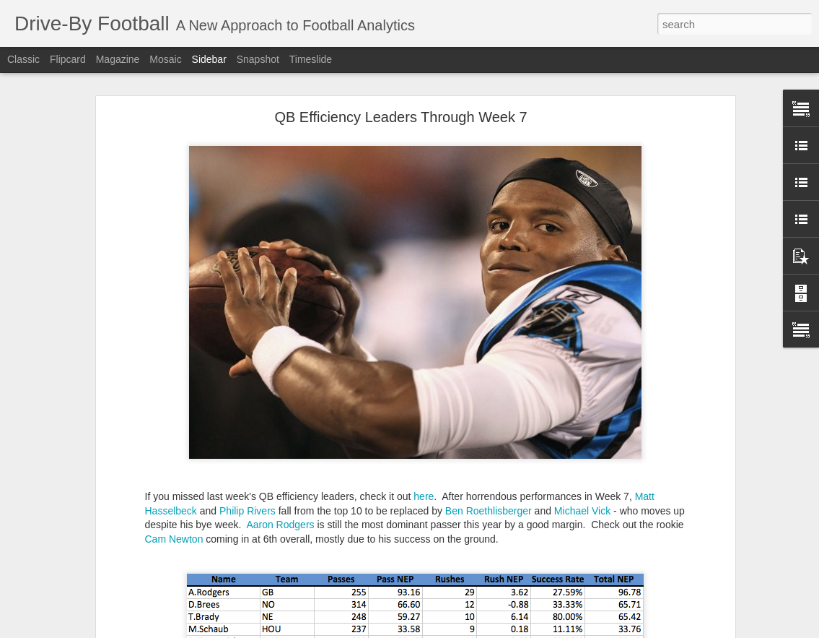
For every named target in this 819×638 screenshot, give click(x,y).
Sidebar (209, 59)
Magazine (118, 59)
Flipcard (68, 59)
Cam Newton (174, 539)
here (423, 496)
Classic (23, 59)
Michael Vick (582, 511)
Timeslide (310, 59)
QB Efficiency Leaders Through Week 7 (400, 117)
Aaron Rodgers (280, 524)
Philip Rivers (247, 511)
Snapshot (258, 59)
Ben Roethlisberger (488, 511)
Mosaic (165, 59)
